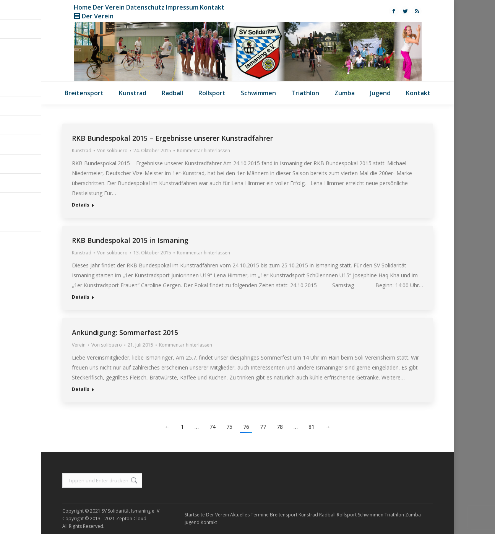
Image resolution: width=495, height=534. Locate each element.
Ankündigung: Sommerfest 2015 (125, 332)
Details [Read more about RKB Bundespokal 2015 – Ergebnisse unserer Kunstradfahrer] (80, 205)
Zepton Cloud (131, 518)
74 (212, 426)
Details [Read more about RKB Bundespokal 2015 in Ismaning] (80, 297)
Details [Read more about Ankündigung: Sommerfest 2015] (80, 389)
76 (246, 426)
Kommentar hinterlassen (203, 150)
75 (229, 426)
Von (112, 150)
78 (280, 426)
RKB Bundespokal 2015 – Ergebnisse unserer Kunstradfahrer (172, 138)
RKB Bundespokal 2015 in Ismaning (130, 240)
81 (311, 426)
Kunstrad (81, 150)
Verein (79, 345)
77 (263, 426)
